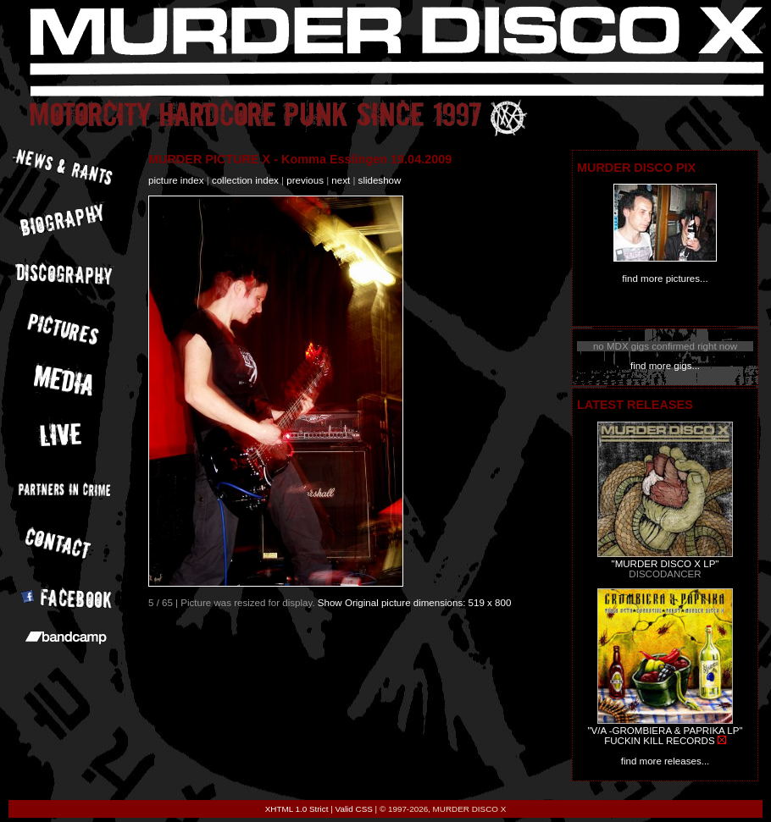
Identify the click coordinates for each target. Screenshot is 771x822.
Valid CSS (354, 809)
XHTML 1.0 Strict (297, 809)
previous (305, 180)
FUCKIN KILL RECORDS (659, 741)
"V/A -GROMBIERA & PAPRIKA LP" (664, 730)
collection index (245, 180)
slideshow (380, 180)
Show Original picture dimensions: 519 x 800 (415, 603)
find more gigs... (665, 366)
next (340, 180)
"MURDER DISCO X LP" (665, 564)
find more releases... (665, 761)
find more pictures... (664, 278)
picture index (175, 180)
